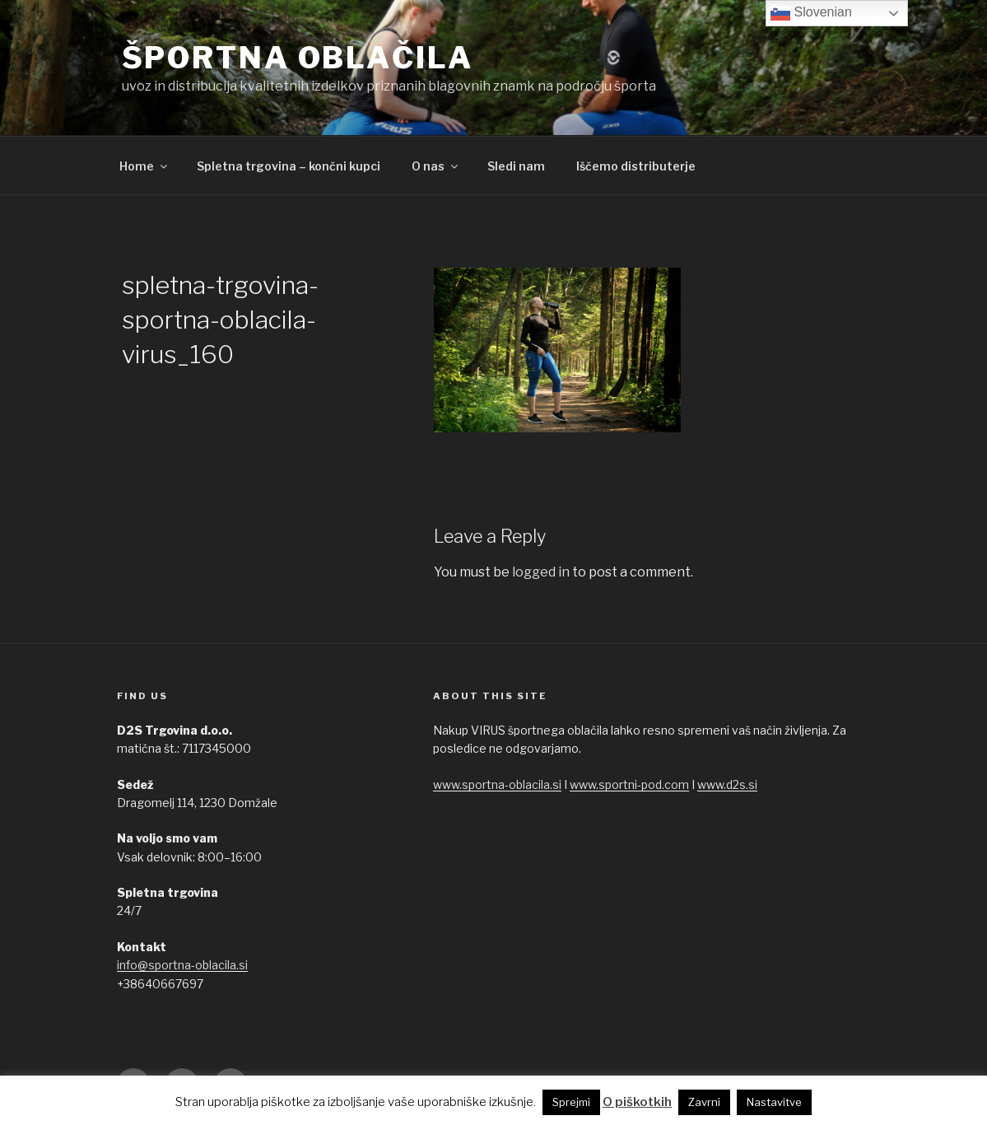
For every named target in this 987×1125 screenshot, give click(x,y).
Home (144, 166)
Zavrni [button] (704, 1102)
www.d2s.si (727, 784)
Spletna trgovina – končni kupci (288, 166)
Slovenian (811, 13)
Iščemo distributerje (636, 166)
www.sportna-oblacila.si (497, 784)
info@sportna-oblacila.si (182, 965)
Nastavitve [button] (774, 1102)
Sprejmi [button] (571, 1102)
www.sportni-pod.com (629, 784)
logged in (541, 572)
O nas (436, 166)
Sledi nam (516, 166)
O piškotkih (637, 1102)
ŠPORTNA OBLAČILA (297, 58)
